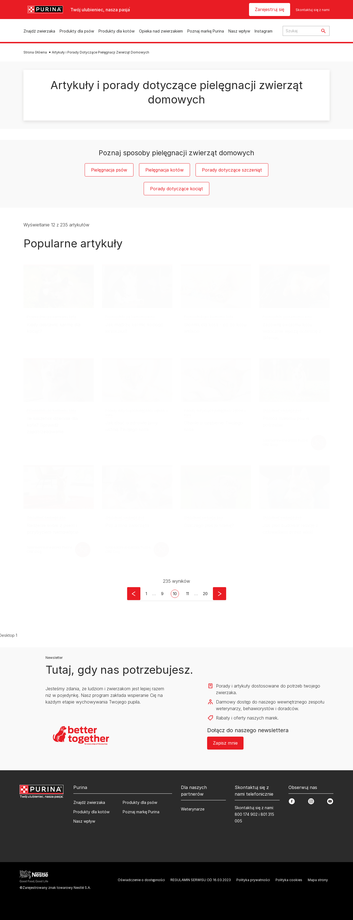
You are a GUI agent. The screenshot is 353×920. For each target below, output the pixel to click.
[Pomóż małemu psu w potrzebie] (294, 380)
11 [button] (187, 593)
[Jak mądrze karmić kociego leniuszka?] (137, 286)
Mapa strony (318, 880)
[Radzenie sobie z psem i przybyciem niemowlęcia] (58, 487)
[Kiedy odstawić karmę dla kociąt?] (58, 286)
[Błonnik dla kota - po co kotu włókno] (216, 286)
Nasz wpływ (239, 31)
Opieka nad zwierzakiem (161, 31)
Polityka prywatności (253, 880)
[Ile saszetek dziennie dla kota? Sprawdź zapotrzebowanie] (58, 380)
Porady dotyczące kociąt (176, 188)
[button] (133, 593)
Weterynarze (192, 809)
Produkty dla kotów (116, 31)
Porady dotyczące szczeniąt (232, 170)
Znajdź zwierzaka (39, 31)
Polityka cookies (289, 880)
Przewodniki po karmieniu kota (51, 317)
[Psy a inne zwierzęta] (137, 487)
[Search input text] (300, 31)
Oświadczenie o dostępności (141, 880)
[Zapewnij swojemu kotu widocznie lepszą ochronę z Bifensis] (294, 286)
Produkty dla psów (77, 31)
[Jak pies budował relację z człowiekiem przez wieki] (294, 487)
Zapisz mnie (225, 743)
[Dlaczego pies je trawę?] (216, 487)
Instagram (263, 31)
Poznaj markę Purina (205, 31)
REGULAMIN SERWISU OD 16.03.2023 (200, 880)
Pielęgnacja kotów (164, 170)
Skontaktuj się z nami (313, 10)
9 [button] (162, 593)
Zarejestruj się (269, 9)
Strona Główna (35, 52)
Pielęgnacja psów (109, 170)
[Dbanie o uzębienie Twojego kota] (216, 380)
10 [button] (175, 593)
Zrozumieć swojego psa (282, 410)
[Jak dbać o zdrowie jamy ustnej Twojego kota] (137, 380)
